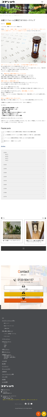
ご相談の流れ (6, 328)
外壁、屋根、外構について (7, 331)
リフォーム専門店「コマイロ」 (10, 333)
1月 (6, 160)
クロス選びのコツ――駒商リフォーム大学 (11, 141)
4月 (6, 154)
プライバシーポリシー (18, 404)
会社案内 (4, 379)
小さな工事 (4, 361)
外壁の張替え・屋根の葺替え (10, 357)
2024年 (5, 168)
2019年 (5, 188)
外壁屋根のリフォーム (6, 354)
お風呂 (5, 345)
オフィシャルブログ (6, 369)
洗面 (5, 346)
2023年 (5, 172)
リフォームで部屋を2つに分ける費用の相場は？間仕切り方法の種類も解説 (18, 131)
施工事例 (4, 363)
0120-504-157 (5, 396)
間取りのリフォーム (6, 352)
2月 (6, 158)
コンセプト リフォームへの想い (8, 320)
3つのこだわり (7, 336)
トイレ (5, 344)
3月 (6, 156)
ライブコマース (5, 366)
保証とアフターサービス (9, 325)
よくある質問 (4, 382)
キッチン (5, 342)
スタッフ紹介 (4, 376)
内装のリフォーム (5, 349)
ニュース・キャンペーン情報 (8, 374)
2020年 (5, 184)
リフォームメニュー (6, 338)
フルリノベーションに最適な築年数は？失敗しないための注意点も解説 (17, 138)
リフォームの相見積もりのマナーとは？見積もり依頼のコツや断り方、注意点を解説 (20, 134)
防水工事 (5, 358)
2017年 (5, 196)
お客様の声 (4, 371)
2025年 (5, 164)
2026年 (5, 152)
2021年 (5, 180)
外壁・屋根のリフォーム (9, 355)
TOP (3, 318)
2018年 (5, 192)
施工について (6, 323)
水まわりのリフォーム (6, 341)
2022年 (5, 176)
